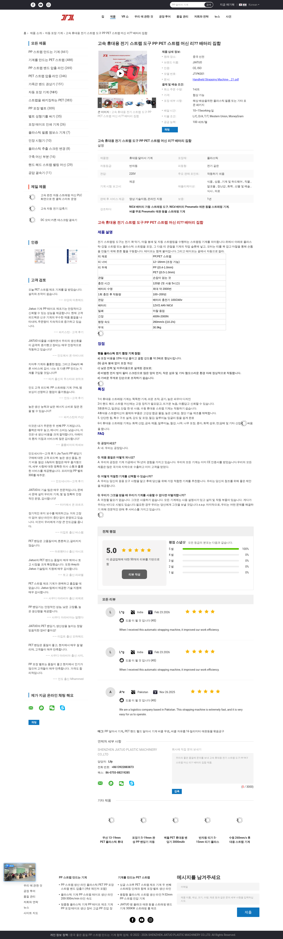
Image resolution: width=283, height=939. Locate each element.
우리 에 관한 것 (143, 16)
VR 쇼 (125, 16)
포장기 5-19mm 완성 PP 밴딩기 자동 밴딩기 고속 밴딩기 (143, 840)
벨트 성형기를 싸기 (41, 116)
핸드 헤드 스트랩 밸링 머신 (47, 165)
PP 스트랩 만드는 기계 (44, 52)
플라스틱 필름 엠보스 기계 (46, 132)
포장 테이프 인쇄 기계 (43, 124)
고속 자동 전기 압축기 (54, 208)
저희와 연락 (201, 16)
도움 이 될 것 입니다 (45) (141, 620)
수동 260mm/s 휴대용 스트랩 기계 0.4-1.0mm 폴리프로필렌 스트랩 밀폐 (239, 840)
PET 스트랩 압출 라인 (43, 76)
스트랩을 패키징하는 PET (46, 100)
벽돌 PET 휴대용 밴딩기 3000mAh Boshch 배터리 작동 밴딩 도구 (175, 840)
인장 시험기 (36, 140)
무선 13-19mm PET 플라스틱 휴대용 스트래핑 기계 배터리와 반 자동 (111, 840)
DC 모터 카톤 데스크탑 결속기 (59, 220)
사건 (228, 16)
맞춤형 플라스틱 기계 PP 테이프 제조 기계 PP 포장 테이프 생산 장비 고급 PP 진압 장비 (87, 907)
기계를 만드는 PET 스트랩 (46, 60)
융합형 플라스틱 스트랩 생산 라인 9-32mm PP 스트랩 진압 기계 (146, 896)
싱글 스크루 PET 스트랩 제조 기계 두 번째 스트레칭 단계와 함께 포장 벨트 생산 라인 (145, 886)
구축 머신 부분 (38, 157)
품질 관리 (182, 16)
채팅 (167, 129)
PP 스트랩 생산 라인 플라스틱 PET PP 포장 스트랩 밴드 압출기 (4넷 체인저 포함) (87, 886)
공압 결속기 (36, 173)
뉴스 (217, 16)
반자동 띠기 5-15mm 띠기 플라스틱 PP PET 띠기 (207, 840)
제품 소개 (36, 33)
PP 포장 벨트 (37, 108)
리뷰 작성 (134, 574)
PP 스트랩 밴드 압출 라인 (46, 68)
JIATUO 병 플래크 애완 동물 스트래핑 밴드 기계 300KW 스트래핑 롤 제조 (146, 906)
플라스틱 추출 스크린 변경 (46, 148)
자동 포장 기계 (54, 33)
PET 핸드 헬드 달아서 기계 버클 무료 (147, 731)
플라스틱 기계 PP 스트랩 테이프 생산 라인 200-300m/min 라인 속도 (87, 896)
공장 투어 (165, 16)
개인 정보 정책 (59, 934)
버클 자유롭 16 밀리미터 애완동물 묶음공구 (197, 731)
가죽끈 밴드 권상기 (41, 84)
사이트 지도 (31, 913)
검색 (208, 4)
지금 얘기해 (227, 4)
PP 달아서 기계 (114, 731)
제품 (113, 16)
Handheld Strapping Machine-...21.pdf (216, 79)
